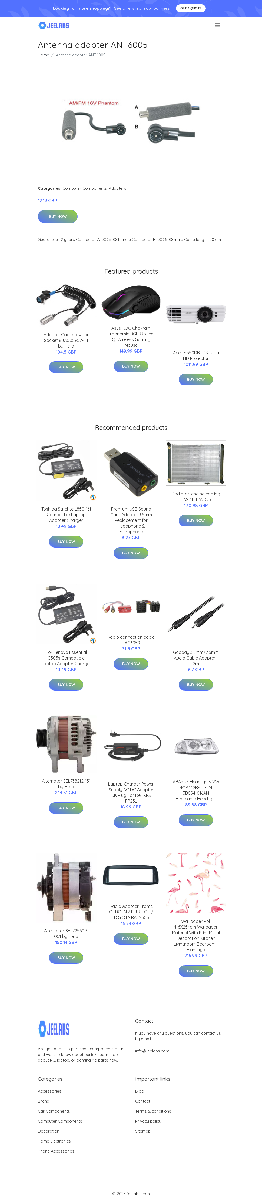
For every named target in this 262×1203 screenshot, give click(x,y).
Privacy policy (148, 1121)
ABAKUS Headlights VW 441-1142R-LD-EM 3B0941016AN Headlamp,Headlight (196, 790)
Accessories (49, 1091)
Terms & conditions (153, 1111)
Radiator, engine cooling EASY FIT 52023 (196, 496)
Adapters (117, 188)
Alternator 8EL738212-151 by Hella (66, 783)
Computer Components (84, 188)
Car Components (54, 1111)
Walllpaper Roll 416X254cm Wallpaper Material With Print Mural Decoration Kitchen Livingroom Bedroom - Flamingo (196, 935)
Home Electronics (54, 1141)
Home (43, 54)
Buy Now (58, 216)
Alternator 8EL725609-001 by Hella (66, 933)
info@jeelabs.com (152, 1051)
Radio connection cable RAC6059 (131, 639)
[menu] (218, 25)
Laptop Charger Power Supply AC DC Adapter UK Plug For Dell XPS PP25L (131, 792)
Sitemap (143, 1131)
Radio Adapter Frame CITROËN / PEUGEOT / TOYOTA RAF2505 (131, 911)
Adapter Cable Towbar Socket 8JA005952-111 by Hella (66, 340)
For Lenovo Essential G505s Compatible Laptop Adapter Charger (66, 658)
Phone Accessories (56, 1151)
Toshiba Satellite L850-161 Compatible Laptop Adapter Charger (66, 514)
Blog (139, 1091)
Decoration (48, 1131)
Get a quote (190, 8)
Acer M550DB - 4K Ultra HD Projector (196, 355)
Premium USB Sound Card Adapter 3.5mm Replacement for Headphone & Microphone (131, 520)
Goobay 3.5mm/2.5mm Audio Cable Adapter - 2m (196, 658)
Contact (142, 1101)
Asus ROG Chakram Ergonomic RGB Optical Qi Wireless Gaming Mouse (131, 336)
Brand (43, 1101)
